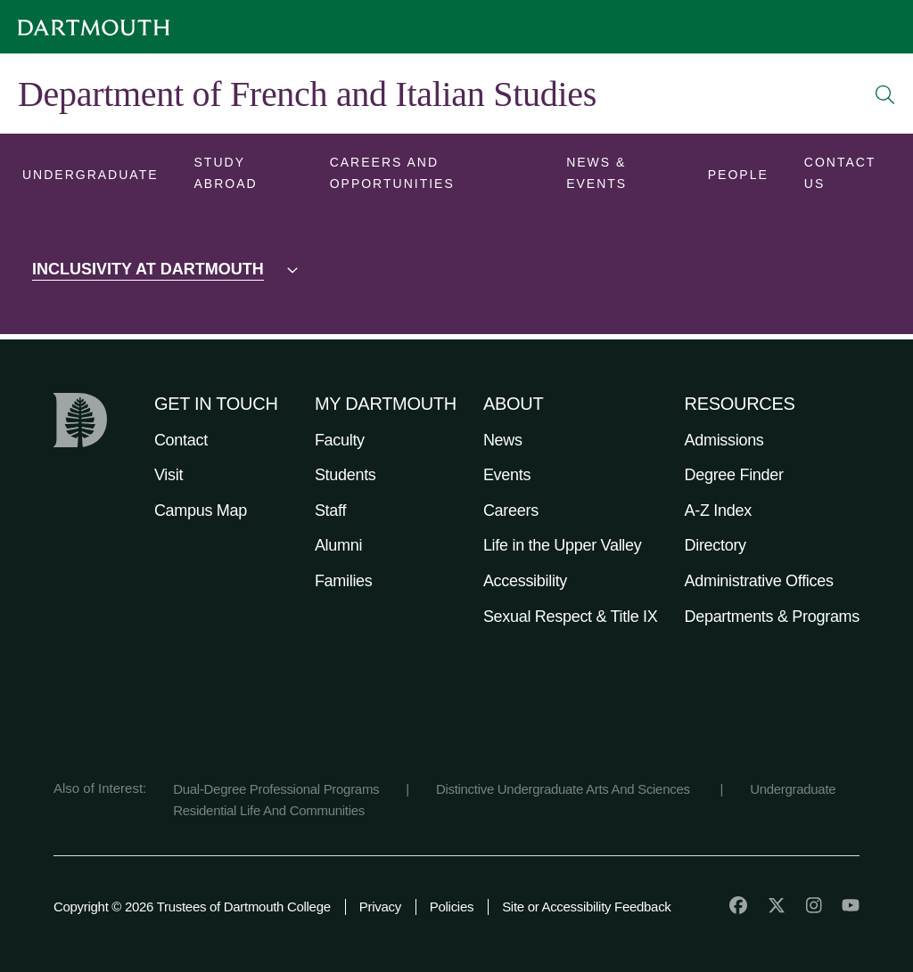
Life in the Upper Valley (562, 545)
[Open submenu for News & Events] (619, 176)
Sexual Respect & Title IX (570, 616)
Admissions (724, 440)
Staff (330, 510)
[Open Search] (885, 94)
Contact (181, 440)
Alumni (338, 545)
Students (345, 475)
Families (344, 581)
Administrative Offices (759, 581)
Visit (168, 475)
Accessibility (525, 581)
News (502, 440)
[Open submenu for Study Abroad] (244, 176)
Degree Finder (734, 475)
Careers (511, 510)
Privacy (380, 906)
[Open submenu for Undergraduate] (90, 176)
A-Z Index (718, 510)
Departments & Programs (772, 616)
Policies (451, 906)
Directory (715, 545)
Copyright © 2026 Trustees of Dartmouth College (192, 906)
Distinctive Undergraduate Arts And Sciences (565, 788)
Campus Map (200, 510)
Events (507, 475)
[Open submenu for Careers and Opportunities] (430, 176)
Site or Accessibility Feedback (586, 906)
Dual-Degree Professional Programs (276, 788)
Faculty (340, 440)
